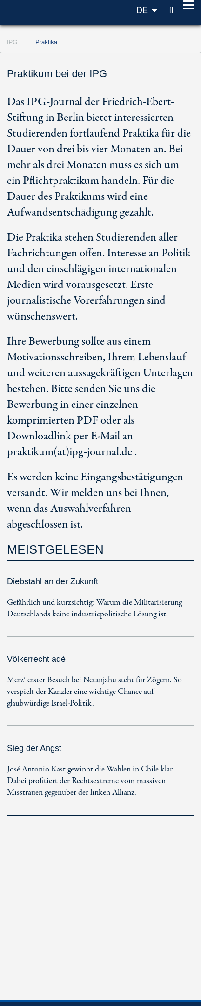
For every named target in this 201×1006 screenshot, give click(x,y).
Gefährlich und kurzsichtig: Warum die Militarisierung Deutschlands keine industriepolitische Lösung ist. (94, 608)
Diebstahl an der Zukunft (52, 581)
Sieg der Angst (34, 748)
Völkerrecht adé (36, 659)
